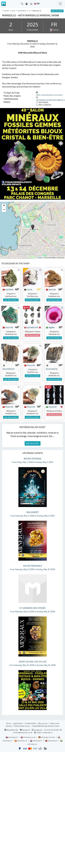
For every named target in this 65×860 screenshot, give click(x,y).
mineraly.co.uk (28, 737)
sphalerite (31, 327)
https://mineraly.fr (44, 732)
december (22, 11)
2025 (13, 11)
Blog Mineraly (11, 730)
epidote (8, 289)
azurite (8, 327)
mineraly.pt (51, 741)
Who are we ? (43, 723)
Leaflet (39, 257)
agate (50, 327)
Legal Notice (18, 723)
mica (28, 289)
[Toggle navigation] (60, 4)
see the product (10, 300)
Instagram (37, 730)
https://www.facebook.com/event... (49, 95)
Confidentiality (30, 723)
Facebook (25, 730)
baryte (51, 289)
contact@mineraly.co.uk (22, 732)
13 (29, 11)
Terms (8, 723)
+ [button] (4, 206)
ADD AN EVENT (32, 443)
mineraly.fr (12, 737)
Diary (6, 11)
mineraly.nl (36, 741)
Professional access (22, 726)
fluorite (29, 365)
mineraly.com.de (46, 737)
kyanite (51, 406)
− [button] (4, 210)
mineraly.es (21, 741)
